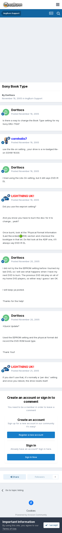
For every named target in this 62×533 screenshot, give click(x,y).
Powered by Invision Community (31, 515)
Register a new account (31, 434)
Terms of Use (9, 528)
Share (14, 476)
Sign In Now (31, 457)
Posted (25, 113)
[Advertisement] (31, 50)
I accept (51, 525)
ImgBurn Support (33, 98)
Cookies (31, 510)
